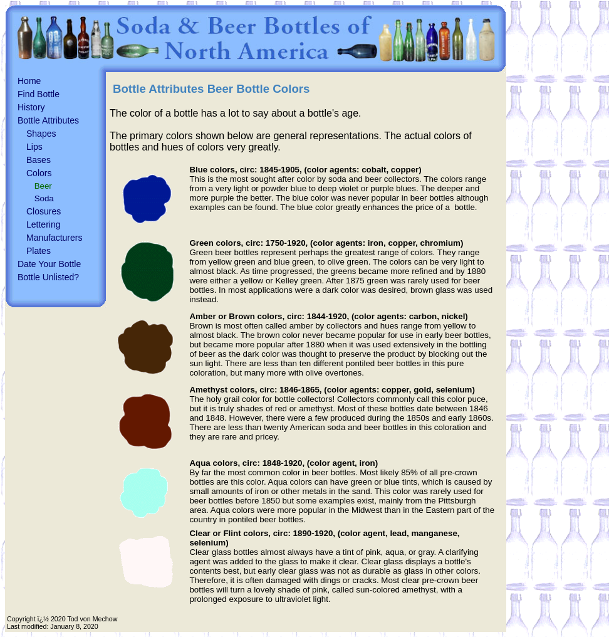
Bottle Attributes (48, 120)
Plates (38, 251)
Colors (38, 173)
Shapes (41, 134)
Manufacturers (54, 238)
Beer (43, 186)
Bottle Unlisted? (48, 277)
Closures (43, 211)
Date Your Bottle (49, 264)
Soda (44, 198)
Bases (38, 160)
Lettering (43, 224)
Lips (34, 147)
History (31, 107)
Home (29, 81)
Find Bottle (39, 94)
